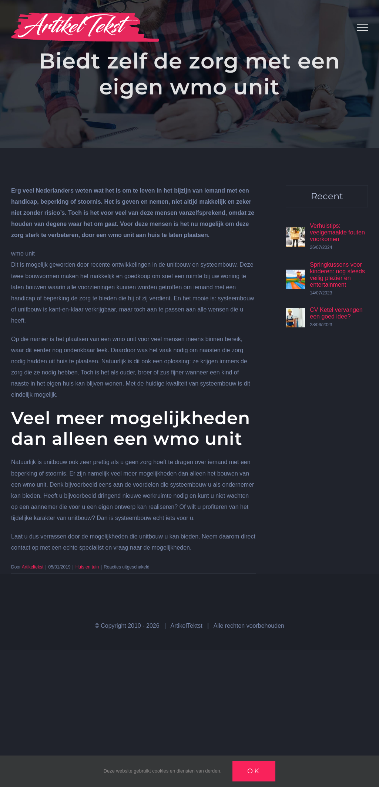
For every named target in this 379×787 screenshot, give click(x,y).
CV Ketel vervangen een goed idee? (336, 313)
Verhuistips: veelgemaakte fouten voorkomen (337, 232)
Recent (327, 196)
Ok (254, 771)
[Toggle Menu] (362, 27)
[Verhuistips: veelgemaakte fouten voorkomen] (295, 233)
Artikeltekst (33, 567)
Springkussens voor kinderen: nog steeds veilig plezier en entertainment (337, 274)
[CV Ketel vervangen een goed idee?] (295, 313)
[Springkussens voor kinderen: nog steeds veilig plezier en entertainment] (295, 275)
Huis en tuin (87, 567)
